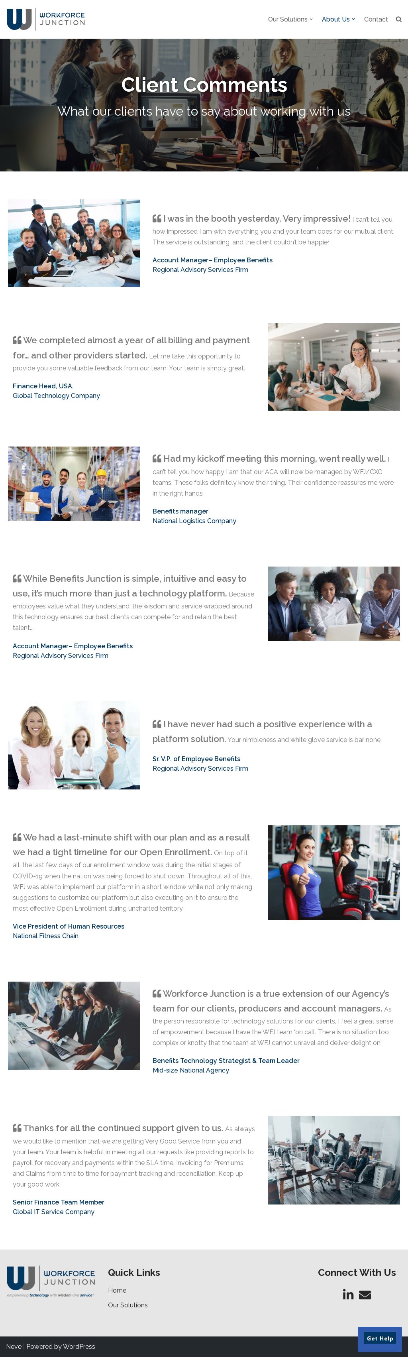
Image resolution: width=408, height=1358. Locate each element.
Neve (14, 1348)
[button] (311, 19)
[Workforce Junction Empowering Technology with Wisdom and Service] (46, 19)
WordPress (79, 1348)
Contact (376, 19)
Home (117, 1291)
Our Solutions (128, 1306)
